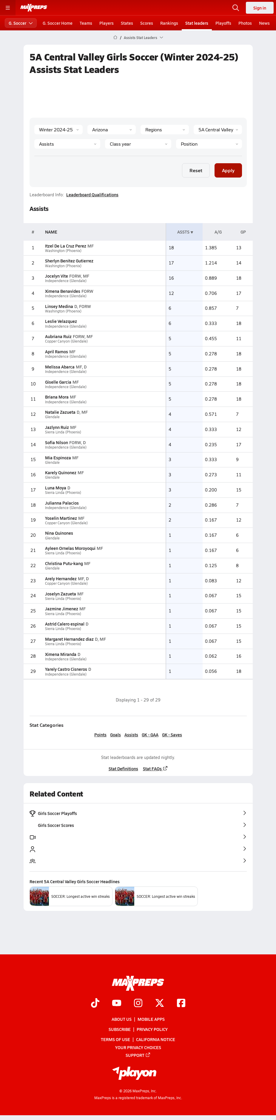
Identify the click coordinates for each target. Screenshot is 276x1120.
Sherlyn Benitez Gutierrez (69, 261)
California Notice (155, 1040)
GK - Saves (172, 734)
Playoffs (223, 23)
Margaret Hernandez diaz (69, 639)
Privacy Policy (152, 1029)
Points (100, 734)
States (127, 23)
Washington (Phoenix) (63, 250)
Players (106, 23)
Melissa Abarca (59, 367)
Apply (228, 170)
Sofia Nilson (56, 442)
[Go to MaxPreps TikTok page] (95, 1003)
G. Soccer (21, 23)
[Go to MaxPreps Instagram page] (138, 1003)
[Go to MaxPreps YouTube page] (116, 1003)
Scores (146, 23)
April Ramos (56, 351)
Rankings (169, 23)
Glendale (52, 417)
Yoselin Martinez (61, 518)
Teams (86, 23)
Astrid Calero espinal (64, 624)
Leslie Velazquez (61, 321)
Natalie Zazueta (60, 412)
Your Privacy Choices (138, 1047)
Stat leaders (196, 23)
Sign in (259, 8)
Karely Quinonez (60, 472)
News (264, 23)
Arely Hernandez (60, 578)
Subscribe (120, 1029)
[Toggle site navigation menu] (8, 7)
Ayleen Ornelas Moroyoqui (70, 548)
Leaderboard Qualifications (92, 194)
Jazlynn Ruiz (57, 427)
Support (138, 1055)
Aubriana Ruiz (58, 336)
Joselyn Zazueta (60, 594)
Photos (245, 23)
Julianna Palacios (61, 503)
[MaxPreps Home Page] (115, 37)
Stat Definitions (123, 768)
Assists (131, 734)
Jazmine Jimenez (61, 609)
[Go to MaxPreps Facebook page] (181, 1003)
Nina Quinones (59, 533)
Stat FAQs (155, 768)
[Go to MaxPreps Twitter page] (159, 1003)
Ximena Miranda (60, 654)
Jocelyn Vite (56, 276)
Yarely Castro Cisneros (66, 669)
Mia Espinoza (58, 458)
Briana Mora (56, 397)
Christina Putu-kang (64, 563)
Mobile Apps (151, 1019)
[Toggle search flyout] (235, 7)
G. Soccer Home (58, 23)
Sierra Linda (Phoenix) (63, 432)
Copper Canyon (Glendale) (66, 341)
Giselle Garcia (58, 382)
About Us (122, 1019)
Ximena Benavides (62, 291)
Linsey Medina (59, 306)
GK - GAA (150, 734)
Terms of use (115, 1040)
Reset (195, 170)
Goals (115, 734)
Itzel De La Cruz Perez (65, 246)
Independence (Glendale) (65, 281)
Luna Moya (55, 488)
